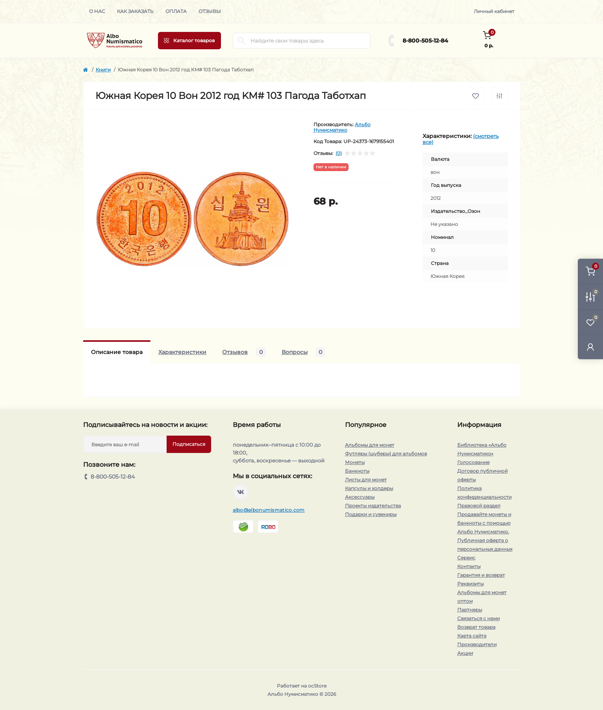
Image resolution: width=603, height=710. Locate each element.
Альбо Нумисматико (342, 127)
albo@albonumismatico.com (269, 510)
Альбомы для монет (369, 445)
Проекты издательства (373, 506)
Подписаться (189, 444)
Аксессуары (360, 497)
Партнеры (469, 610)
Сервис (466, 558)
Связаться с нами (478, 618)
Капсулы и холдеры (369, 488)
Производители (477, 644)
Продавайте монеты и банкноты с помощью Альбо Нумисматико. (484, 523)
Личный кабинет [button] (494, 11)
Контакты (469, 566)
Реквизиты (470, 584)
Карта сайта (471, 636)
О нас (97, 11)
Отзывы (210, 11)
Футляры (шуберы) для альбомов (386, 454)
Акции (465, 653)
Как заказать (135, 11)
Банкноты (357, 471)
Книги (103, 70)
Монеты (355, 462)
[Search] (241, 40)
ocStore (317, 686)
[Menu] (189, 40)
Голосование (473, 462)
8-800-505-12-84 (425, 40)
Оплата (176, 11)
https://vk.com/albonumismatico (240, 492)
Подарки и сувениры (371, 514)
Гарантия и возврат (481, 575)
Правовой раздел (479, 506)
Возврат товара (476, 627)
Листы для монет (366, 480)
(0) (339, 153)
